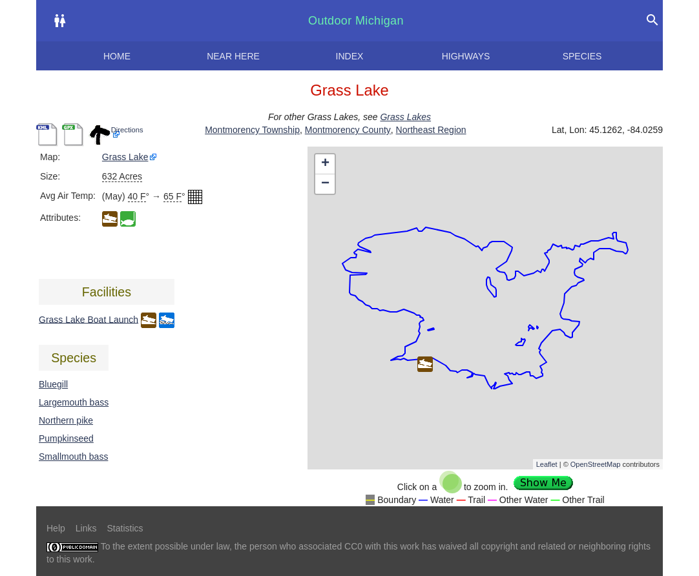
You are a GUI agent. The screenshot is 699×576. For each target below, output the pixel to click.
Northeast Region (431, 130)
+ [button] (325, 164)
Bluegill (53, 384)
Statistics (125, 528)
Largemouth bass (74, 402)
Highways (466, 56)
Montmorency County (348, 130)
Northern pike (66, 420)
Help (56, 528)
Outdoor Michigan (356, 20)
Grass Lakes (405, 117)
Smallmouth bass (73, 456)
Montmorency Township (252, 130)
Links (86, 528)
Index (350, 56)
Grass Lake (125, 157)
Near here (233, 56)
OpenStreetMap (595, 464)
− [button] (325, 184)
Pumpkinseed (66, 438)
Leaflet (547, 464)
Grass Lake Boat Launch (88, 319)
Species (582, 56)
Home (116, 56)
